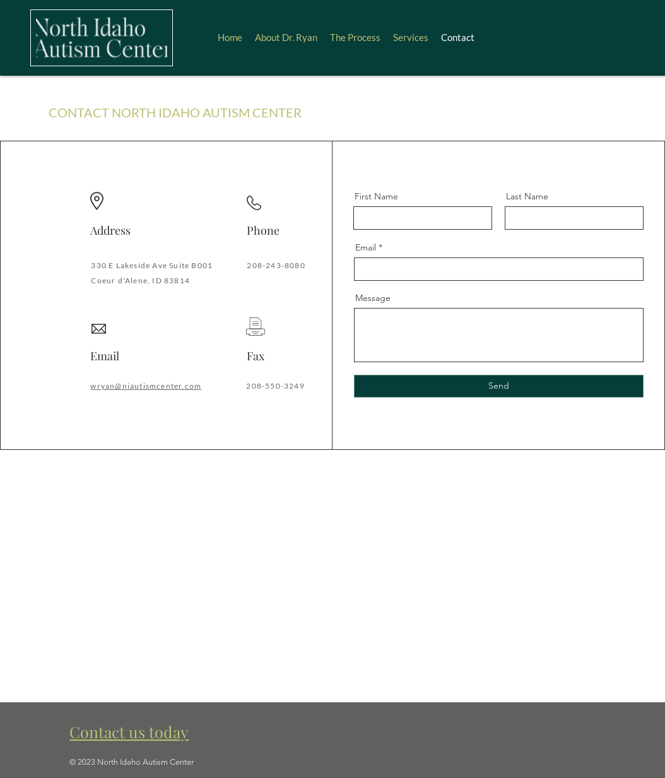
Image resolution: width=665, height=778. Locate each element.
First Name (376, 196)
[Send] (499, 386)
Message (373, 297)
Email (365, 247)
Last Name (527, 196)
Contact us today (129, 731)
